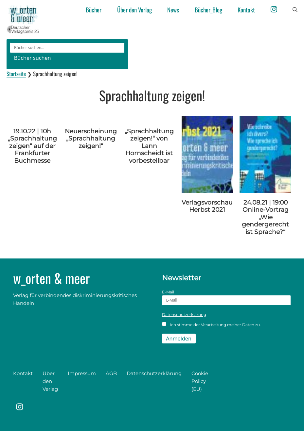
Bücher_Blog (208, 9)
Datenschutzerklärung (184, 314)
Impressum (82, 373)
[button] (295, 9)
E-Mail (226, 298)
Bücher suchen (32, 57)
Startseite (16, 74)
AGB (111, 373)
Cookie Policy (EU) (199, 381)
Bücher (93, 9)
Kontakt (246, 9)
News (173, 9)
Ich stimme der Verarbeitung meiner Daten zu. (211, 324)
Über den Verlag (134, 9)
